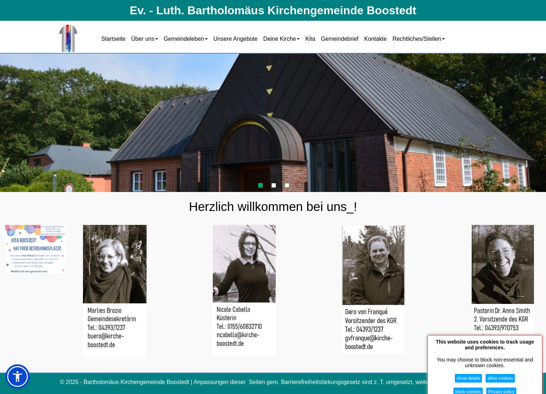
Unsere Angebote (235, 39)
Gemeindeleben (186, 39)
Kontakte (375, 39)
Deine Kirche (281, 39)
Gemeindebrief (340, 39)
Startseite (113, 39)
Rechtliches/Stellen (419, 39)
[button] (17, 376)
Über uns (144, 39)
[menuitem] (113, 38)
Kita (310, 39)
